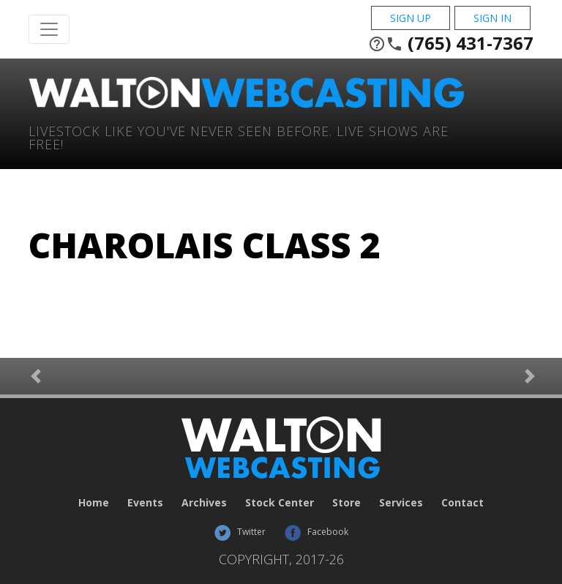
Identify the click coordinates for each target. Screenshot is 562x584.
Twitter (240, 531)
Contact (462, 502)
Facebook (316, 531)
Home (93, 502)
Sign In (492, 18)
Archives (204, 502)
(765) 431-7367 (450, 43)
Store (346, 502)
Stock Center (279, 502)
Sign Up (410, 18)
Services (401, 502)
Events (145, 502)
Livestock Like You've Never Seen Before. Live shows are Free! (239, 136)
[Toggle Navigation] (49, 29)
